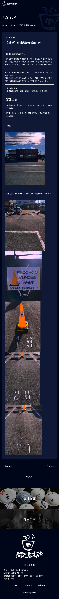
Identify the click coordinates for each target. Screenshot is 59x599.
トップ (17, 585)
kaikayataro (30, 592)
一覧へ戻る (29, 476)
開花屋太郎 (29, 564)
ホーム (4, 25)
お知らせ (12, 25)
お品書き (28, 585)
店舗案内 (41, 585)
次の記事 (50, 466)
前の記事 (8, 466)
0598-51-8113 (17, 573)
